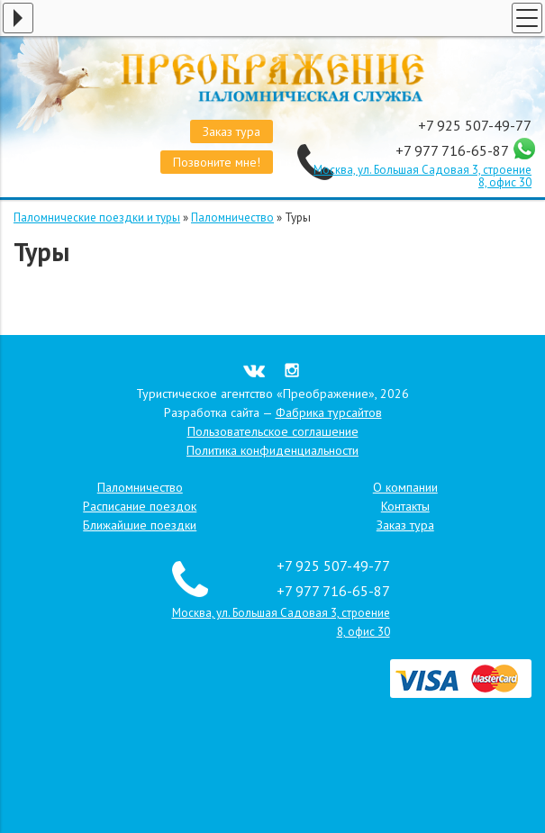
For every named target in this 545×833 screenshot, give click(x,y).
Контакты (405, 506)
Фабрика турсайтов (329, 412)
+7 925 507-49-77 (474, 125)
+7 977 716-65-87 (453, 150)
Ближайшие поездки (139, 525)
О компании (405, 487)
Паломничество (232, 217)
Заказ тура (231, 131)
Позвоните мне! (216, 162)
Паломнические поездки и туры (97, 217)
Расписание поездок (139, 506)
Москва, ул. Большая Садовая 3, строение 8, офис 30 (422, 176)
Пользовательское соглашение (273, 431)
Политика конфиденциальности (272, 450)
